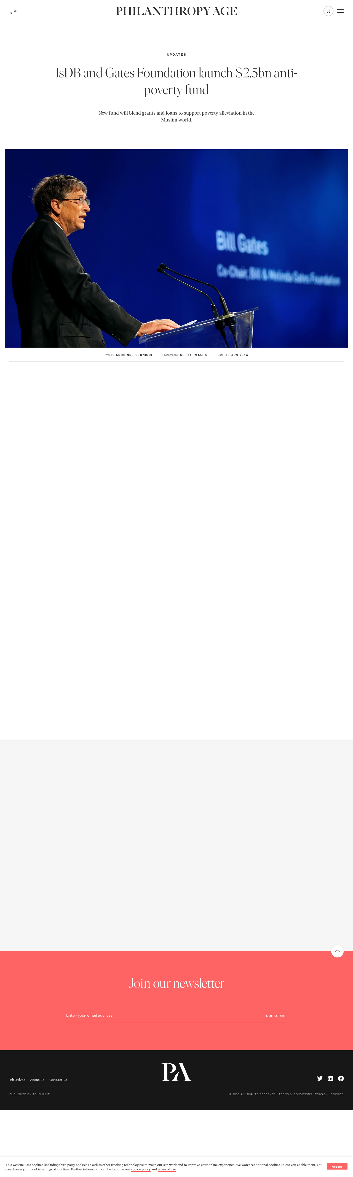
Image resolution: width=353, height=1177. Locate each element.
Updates (176, 54)
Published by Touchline (29, 1093)
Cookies (337, 1094)
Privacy (321, 1094)
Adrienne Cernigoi (134, 354)
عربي (13, 11)
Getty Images (193, 354)
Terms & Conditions (295, 1094)
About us (37, 1079)
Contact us (58, 1079)
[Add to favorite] (328, 11)
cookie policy (141, 1169)
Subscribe (276, 1015)
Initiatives (17, 1079)
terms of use (167, 1169)
